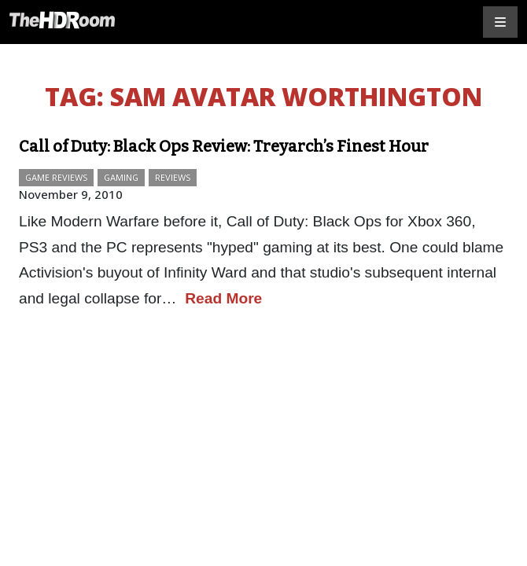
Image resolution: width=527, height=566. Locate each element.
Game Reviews (56, 177)
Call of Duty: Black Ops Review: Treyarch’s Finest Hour (224, 146)
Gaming (121, 177)
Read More (223, 298)
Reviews (172, 177)
